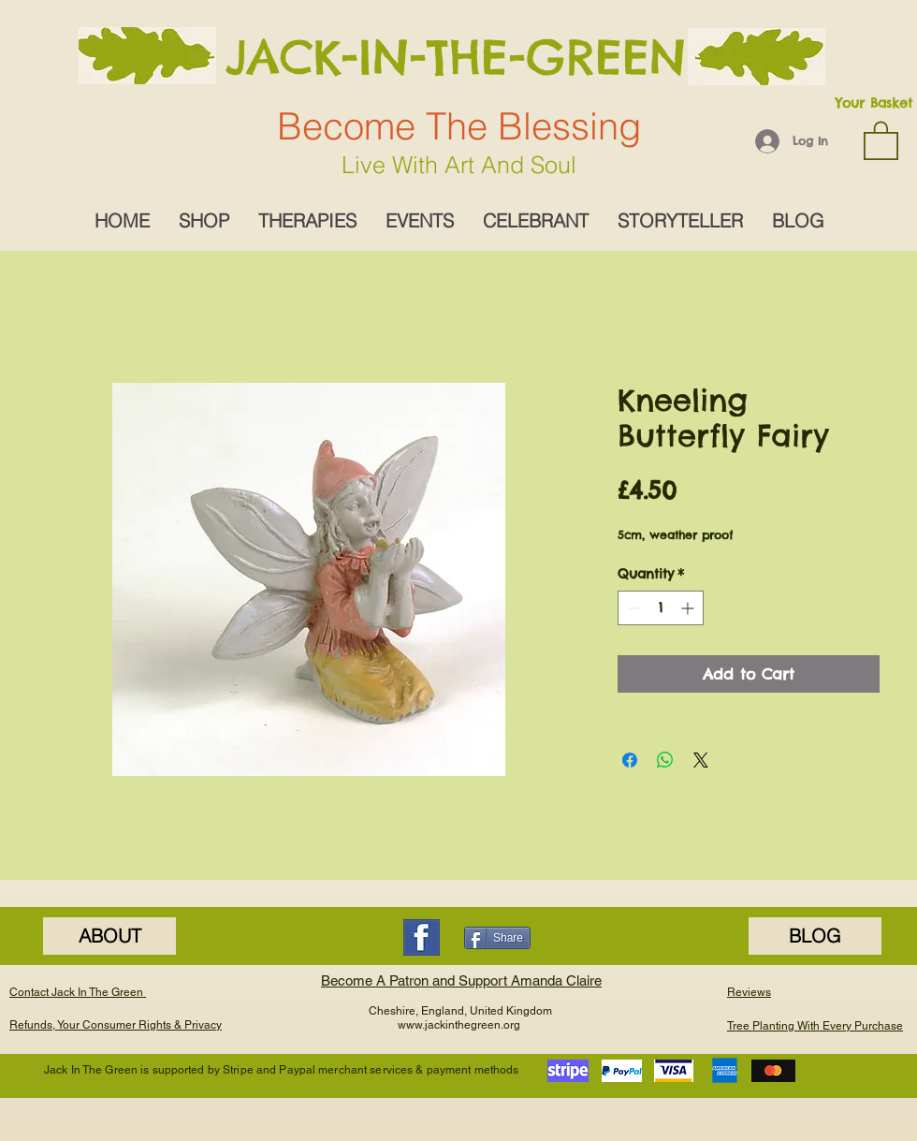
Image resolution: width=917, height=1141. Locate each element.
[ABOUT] (109, 936)
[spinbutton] (660, 608)
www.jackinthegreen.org (459, 1024)
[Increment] (689, 608)
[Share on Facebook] (630, 760)
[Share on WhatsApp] (665, 760)
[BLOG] (815, 936)
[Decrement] (632, 608)
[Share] (497, 938)
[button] (881, 139)
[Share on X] (701, 760)
